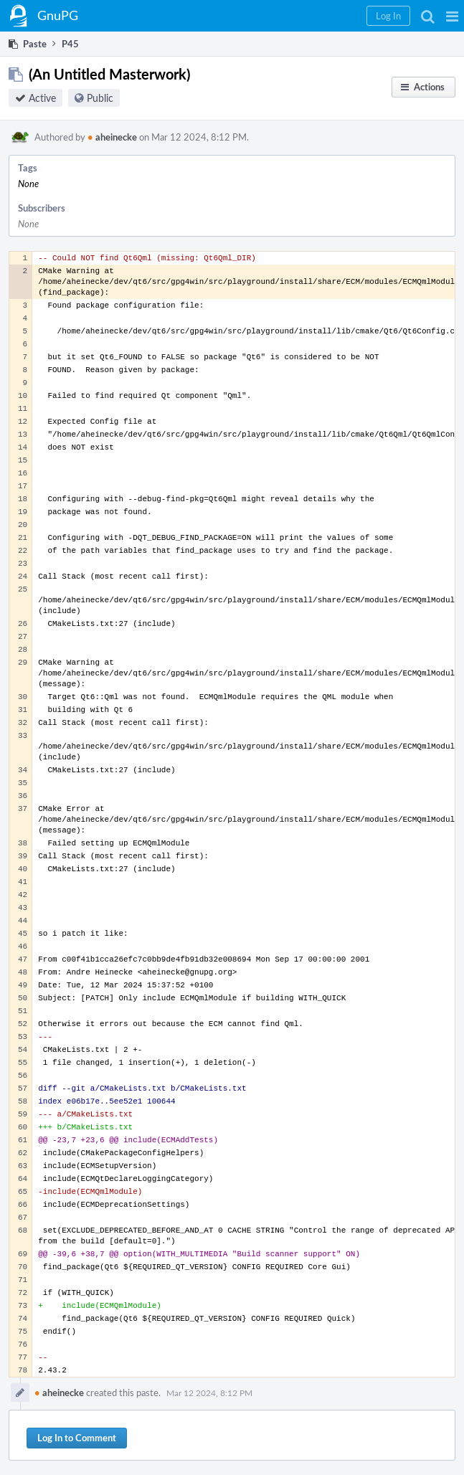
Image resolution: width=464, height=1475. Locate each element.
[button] (452, 16)
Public (100, 98)
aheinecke (112, 137)
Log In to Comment (76, 1437)
